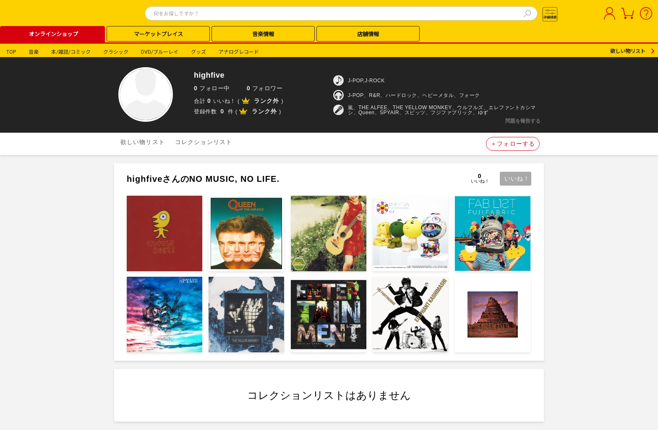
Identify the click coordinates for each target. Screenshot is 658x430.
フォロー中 (212, 88)
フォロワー (265, 88)
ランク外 (266, 100)
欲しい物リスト (627, 51)
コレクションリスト (203, 142)
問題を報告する (522, 121)
